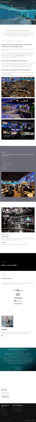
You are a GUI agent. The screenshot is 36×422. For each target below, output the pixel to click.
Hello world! (4, 389)
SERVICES (4, 247)
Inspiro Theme (28, 420)
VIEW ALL (18, 341)
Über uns (4, 168)
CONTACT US (18, 368)
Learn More (18, 16)
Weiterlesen (5, 397)
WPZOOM (33, 420)
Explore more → (7, 94)
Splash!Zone (4, 1)
